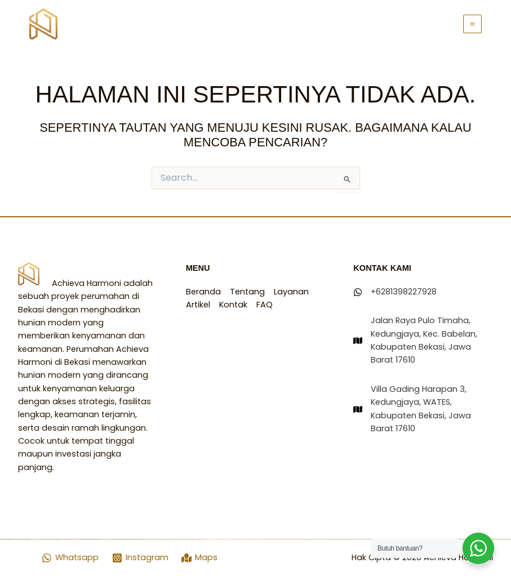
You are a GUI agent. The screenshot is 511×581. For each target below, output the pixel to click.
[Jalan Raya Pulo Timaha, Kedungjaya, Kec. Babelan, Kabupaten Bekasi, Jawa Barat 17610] (423, 340)
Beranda (203, 291)
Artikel (198, 304)
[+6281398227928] (395, 291)
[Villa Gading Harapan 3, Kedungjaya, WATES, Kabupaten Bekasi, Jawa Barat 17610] (423, 409)
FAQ (264, 304)
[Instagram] (140, 558)
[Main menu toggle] (472, 24)
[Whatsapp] (70, 558)
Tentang (247, 291)
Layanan (291, 291)
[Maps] (200, 558)
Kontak (233, 304)
